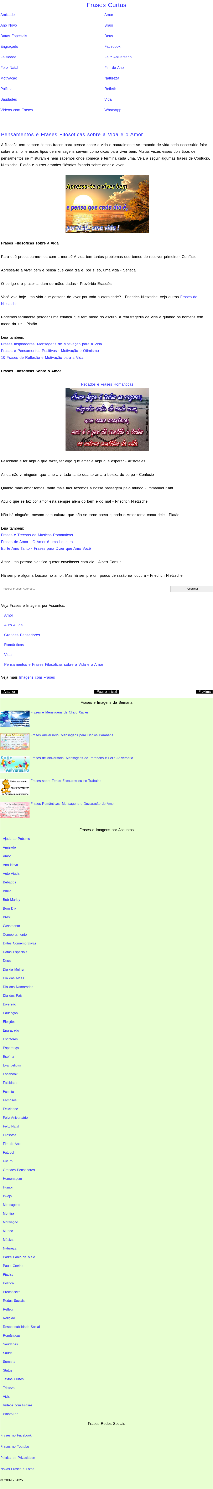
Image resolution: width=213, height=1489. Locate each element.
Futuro (7, 1161)
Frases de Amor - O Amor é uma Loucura (37, 542)
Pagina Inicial (107, 691)
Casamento (11, 926)
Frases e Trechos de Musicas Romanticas (37, 535)
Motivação (8, 78)
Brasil (109, 25)
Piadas (8, 1274)
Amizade (7, 15)
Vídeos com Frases (16, 110)
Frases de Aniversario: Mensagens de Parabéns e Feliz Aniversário (66, 764)
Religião (9, 1318)
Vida (108, 99)
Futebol (8, 1152)
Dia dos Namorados (18, 987)
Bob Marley (11, 899)
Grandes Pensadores (19, 1170)
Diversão (9, 1004)
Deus (108, 36)
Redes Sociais (14, 1300)
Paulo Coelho (13, 1266)
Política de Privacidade (17, 1458)
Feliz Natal (9, 68)
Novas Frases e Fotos (17, 1469)
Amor (108, 15)
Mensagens (11, 1205)
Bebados (9, 882)
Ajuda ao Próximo (16, 838)
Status (7, 1370)
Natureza (111, 78)
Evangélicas (12, 1065)
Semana (9, 1361)
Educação (10, 1013)
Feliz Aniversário (118, 57)
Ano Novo (8, 25)
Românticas (11, 1335)
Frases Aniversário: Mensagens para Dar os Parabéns (56, 741)
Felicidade (10, 1109)
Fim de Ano (114, 68)
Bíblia (7, 891)
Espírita (8, 1056)
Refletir (110, 89)
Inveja (7, 1196)
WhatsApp (112, 110)
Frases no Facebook (16, 1435)
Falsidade (8, 57)
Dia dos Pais (12, 995)
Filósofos (9, 1135)
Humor (8, 1187)
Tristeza (9, 1388)
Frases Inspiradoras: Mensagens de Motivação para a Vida (51, 344)
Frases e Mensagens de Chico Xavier (44, 719)
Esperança (11, 1048)
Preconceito (12, 1292)
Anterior (9, 691)
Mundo (8, 1231)
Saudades (8, 99)
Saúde (7, 1353)
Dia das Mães (13, 978)
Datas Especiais (13, 36)
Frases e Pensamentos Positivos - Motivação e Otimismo (50, 351)
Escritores (10, 1039)
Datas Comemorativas (19, 943)
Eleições (9, 1022)
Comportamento (15, 934)
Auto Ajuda (11, 873)
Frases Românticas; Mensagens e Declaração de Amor (57, 810)
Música (8, 1239)
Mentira (8, 1213)
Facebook (112, 46)
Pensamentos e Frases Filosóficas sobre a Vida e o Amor (72, 134)
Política (6, 89)
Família (8, 1091)
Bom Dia (9, 908)
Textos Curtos (13, 1379)
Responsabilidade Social (21, 1327)
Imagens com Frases (37, 677)
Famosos (10, 1100)
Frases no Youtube (14, 1446)
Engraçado (9, 46)
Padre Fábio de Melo (19, 1257)
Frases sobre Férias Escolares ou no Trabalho (50, 787)
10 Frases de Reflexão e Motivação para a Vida (42, 357)
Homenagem (12, 1178)
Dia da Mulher (14, 969)
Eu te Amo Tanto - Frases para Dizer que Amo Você (46, 548)
